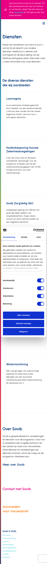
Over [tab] (39, 237)
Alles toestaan (23, 315)
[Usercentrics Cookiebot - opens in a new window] (33, 230)
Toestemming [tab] (9, 237)
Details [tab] (24, 237)
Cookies (6, 542)
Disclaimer (7, 535)
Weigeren (23, 331)
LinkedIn (6, 554)
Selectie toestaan (23, 323)
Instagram (7, 557)
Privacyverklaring (9, 539)
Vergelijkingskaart (9, 551)
